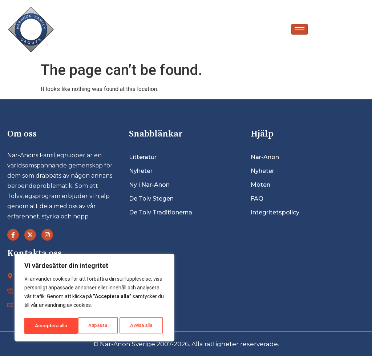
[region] (94, 298)
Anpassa (43, 326)
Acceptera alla (138, 326)
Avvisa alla (88, 326)
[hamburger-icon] (299, 29)
